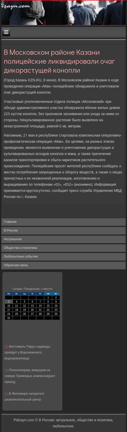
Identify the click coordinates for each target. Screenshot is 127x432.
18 (16, 309)
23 (56, 309)
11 (16, 305)
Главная (10, 222)
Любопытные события (21, 257)
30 (56, 314)
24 (8, 314)
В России (11, 231)
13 (32, 305)
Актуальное (13, 239)
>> (7, 347)
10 (8, 305)
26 (24, 314)
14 (40, 305)
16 (56, 305)
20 (32, 309)
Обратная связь (16, 265)
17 (8, 309)
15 (48, 305)
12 (24, 305)
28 (40, 314)
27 (32, 314)
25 (16, 314)
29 (48, 314)
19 (24, 309)
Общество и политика (20, 248)
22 (48, 309)
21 (40, 309)
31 (8, 318)
